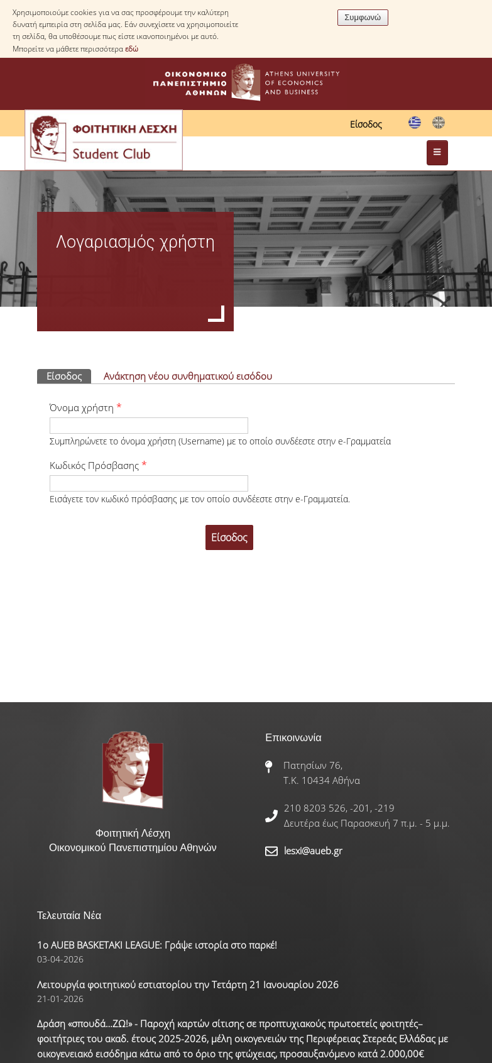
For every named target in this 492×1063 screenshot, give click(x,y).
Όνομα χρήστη (86, 407)
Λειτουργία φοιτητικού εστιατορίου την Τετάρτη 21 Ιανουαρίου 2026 (188, 984)
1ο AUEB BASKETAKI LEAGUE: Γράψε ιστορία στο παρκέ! (157, 945)
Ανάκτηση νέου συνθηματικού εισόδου (188, 376)
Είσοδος (366, 124)
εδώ (131, 48)
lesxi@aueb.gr (313, 850)
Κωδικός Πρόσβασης (98, 465)
